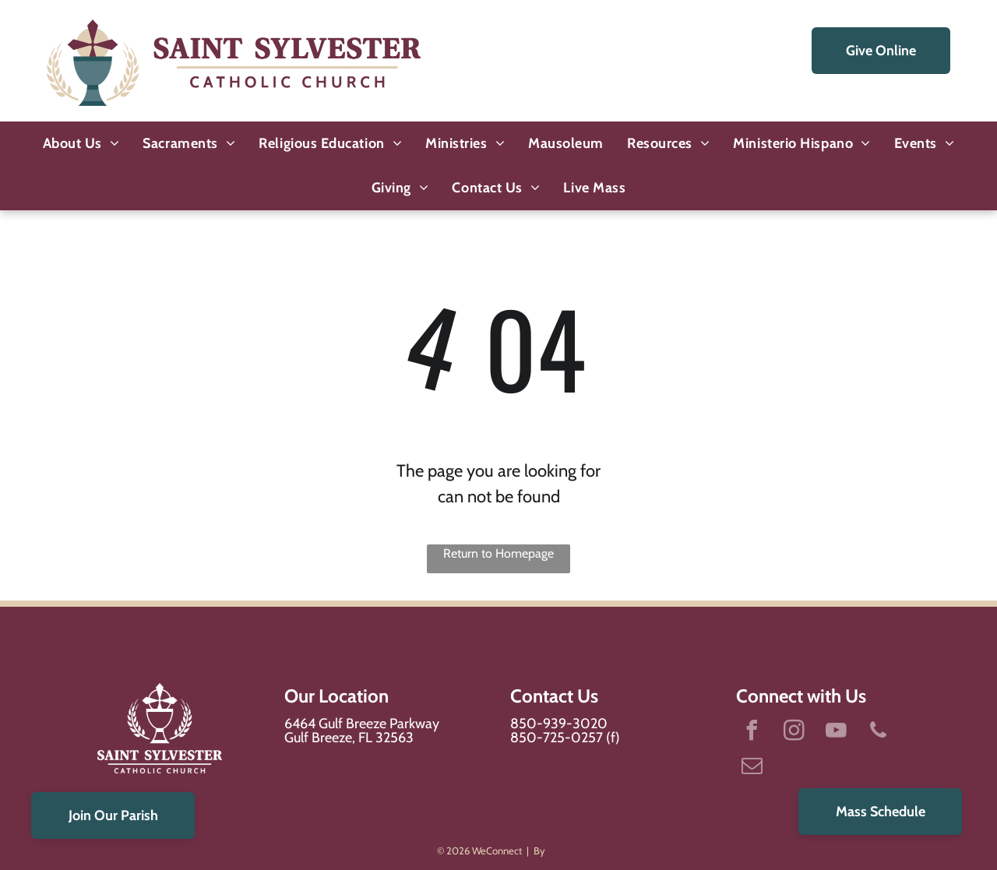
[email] (751, 767)
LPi (554, 850)
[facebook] (751, 732)
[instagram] (793, 732)
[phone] (877, 732)
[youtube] (835, 732)
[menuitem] (81, 144)
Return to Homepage (498, 553)
